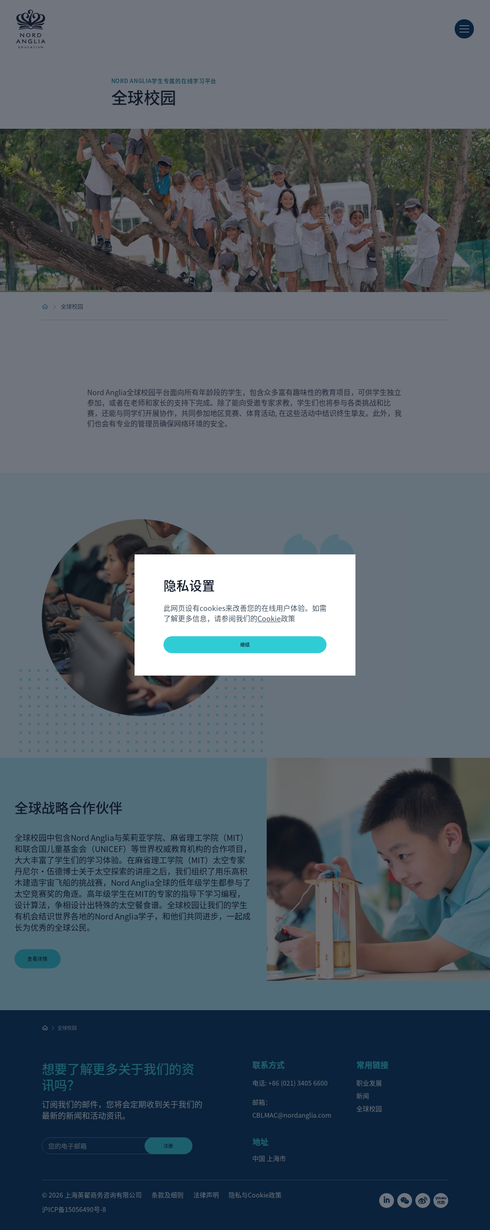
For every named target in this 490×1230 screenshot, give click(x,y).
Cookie (269, 618)
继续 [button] (245, 644)
